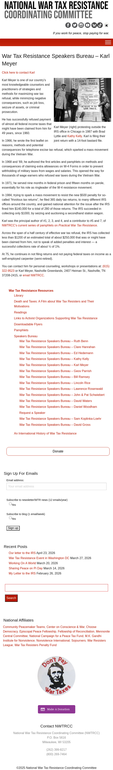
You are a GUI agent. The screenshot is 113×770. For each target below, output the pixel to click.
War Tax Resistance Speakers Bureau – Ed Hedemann (56, 353)
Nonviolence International (53, 640)
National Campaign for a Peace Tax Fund (56, 636)
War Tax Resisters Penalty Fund (36, 645)
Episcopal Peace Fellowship (37, 631)
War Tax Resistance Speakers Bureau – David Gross (54, 424)
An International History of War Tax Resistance (45, 433)
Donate (58, 451)
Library (18, 295)
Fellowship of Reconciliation (76, 631)
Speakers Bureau (26, 336)
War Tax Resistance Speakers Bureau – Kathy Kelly (54, 359)
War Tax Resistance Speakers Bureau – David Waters (55, 400)
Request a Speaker (32, 412)
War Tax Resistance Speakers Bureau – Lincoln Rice (54, 383)
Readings (20, 312)
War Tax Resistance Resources (31, 290)
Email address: (56, 484)
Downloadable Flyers (28, 324)
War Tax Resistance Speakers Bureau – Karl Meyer (54, 365)
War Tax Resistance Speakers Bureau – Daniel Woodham (58, 406)
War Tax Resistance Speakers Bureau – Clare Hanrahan (57, 347)
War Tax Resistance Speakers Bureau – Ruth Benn (53, 341)
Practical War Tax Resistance (78, 225)
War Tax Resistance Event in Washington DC (39, 558)
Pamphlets (21, 330)
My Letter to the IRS (22, 573)
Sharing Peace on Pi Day (26, 568)
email (33, 275)
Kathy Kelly (74, 136)
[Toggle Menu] (108, 42)
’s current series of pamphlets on (30, 225)
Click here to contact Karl (18, 72)
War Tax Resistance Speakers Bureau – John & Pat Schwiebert (61, 394)
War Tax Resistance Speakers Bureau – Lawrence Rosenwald (61, 388)
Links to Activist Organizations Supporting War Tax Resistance (55, 318)
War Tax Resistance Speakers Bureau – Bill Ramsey (54, 376)
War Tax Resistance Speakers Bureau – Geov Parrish (55, 371)
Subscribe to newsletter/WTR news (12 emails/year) (36, 499)
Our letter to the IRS (22, 553)
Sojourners (78, 640)
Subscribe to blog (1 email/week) (25, 514)
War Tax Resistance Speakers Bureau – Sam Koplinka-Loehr (60, 418)
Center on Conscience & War (65, 627)
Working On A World (22, 563)
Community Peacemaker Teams (24, 627)
